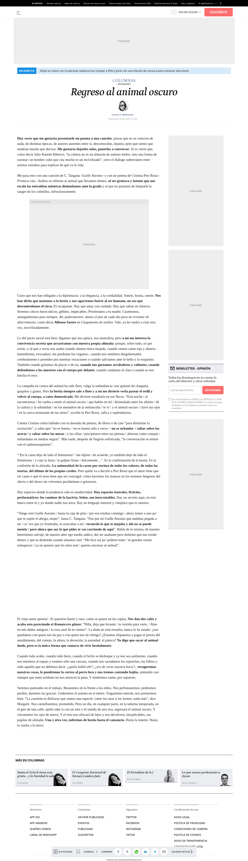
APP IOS (35, 817)
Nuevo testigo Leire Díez (120, 3)
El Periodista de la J (140, 772)
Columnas (124, 80)
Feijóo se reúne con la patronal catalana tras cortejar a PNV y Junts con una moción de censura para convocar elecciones (114, 71)
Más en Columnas (29, 760)
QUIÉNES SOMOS (40, 829)
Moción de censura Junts (94, 3)
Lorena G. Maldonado (122, 114)
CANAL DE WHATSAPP (43, 835)
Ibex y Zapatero (188, 3)
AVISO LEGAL (182, 817)
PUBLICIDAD (85, 829)
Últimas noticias (54, 3)
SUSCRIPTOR (86, 835)
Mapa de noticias (72, 3)
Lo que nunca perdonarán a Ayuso (201, 774)
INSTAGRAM (133, 829)
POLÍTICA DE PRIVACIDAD (189, 823)
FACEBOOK (132, 823)
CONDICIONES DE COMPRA (190, 829)
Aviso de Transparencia (190, 840)
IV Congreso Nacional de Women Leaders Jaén (89, 774)
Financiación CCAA (142, 3)
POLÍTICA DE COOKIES (187, 835)
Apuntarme (213, 390)
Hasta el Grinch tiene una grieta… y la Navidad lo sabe (36, 774)
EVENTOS (83, 823)
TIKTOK (130, 835)
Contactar (84, 809)
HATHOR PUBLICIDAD (91, 817)
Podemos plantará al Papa (165, 3)
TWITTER (131, 817)
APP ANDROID (38, 823)
